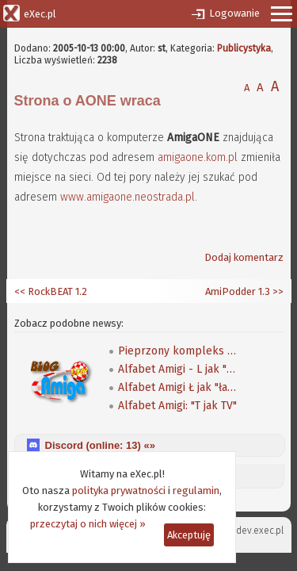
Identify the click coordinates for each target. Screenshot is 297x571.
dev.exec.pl (260, 530)
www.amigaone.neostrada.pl (127, 197)
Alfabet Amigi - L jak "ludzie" (177, 369)
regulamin (196, 490)
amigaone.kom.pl (198, 157)
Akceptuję (189, 535)
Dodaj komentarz (244, 257)
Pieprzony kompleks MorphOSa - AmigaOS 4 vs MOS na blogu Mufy (177, 351)
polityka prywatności (119, 490)
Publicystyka (244, 48)
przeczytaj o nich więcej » (88, 524)
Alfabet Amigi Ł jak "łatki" (177, 387)
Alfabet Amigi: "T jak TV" (177, 405)
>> (277, 291)
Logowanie (234, 13)
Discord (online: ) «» (100, 445)
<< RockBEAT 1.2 (50, 291)
